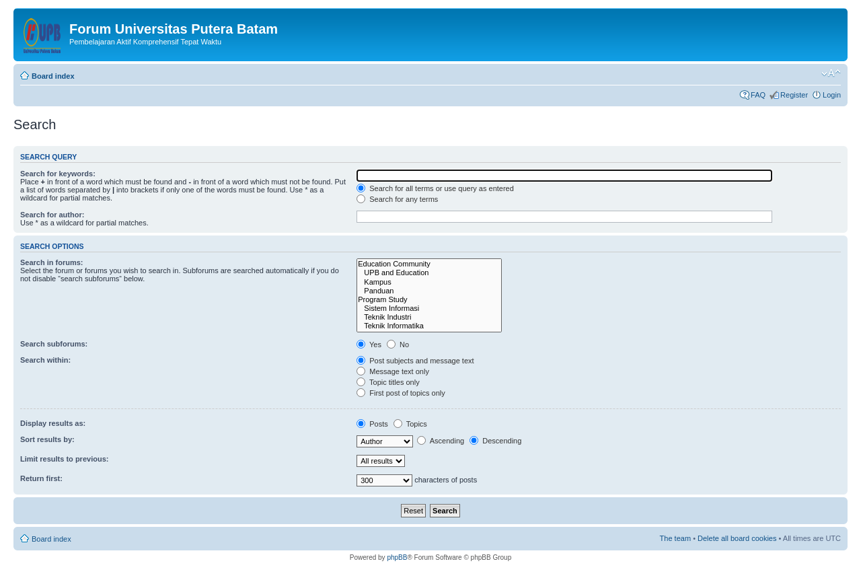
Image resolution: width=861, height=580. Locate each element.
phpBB (397, 557)
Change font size (831, 73)
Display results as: (52, 423)
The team (675, 538)
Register (794, 95)
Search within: (45, 360)
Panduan (429, 291)
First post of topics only (401, 393)
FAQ (758, 95)
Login (832, 95)
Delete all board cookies (737, 538)
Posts (372, 424)
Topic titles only (388, 382)
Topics (410, 424)
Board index (53, 76)
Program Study (429, 299)
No (398, 344)
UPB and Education (429, 272)
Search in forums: (51, 262)
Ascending (440, 441)
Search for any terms (397, 199)
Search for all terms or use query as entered (435, 188)
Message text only (393, 371)
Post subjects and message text (415, 361)
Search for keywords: (58, 174)
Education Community (429, 264)
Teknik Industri (429, 317)
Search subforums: (53, 344)
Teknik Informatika (429, 326)
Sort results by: (47, 439)
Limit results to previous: (64, 459)
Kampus (429, 282)
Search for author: (52, 215)
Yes (369, 344)
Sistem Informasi (429, 308)
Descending (495, 441)
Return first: (41, 478)
